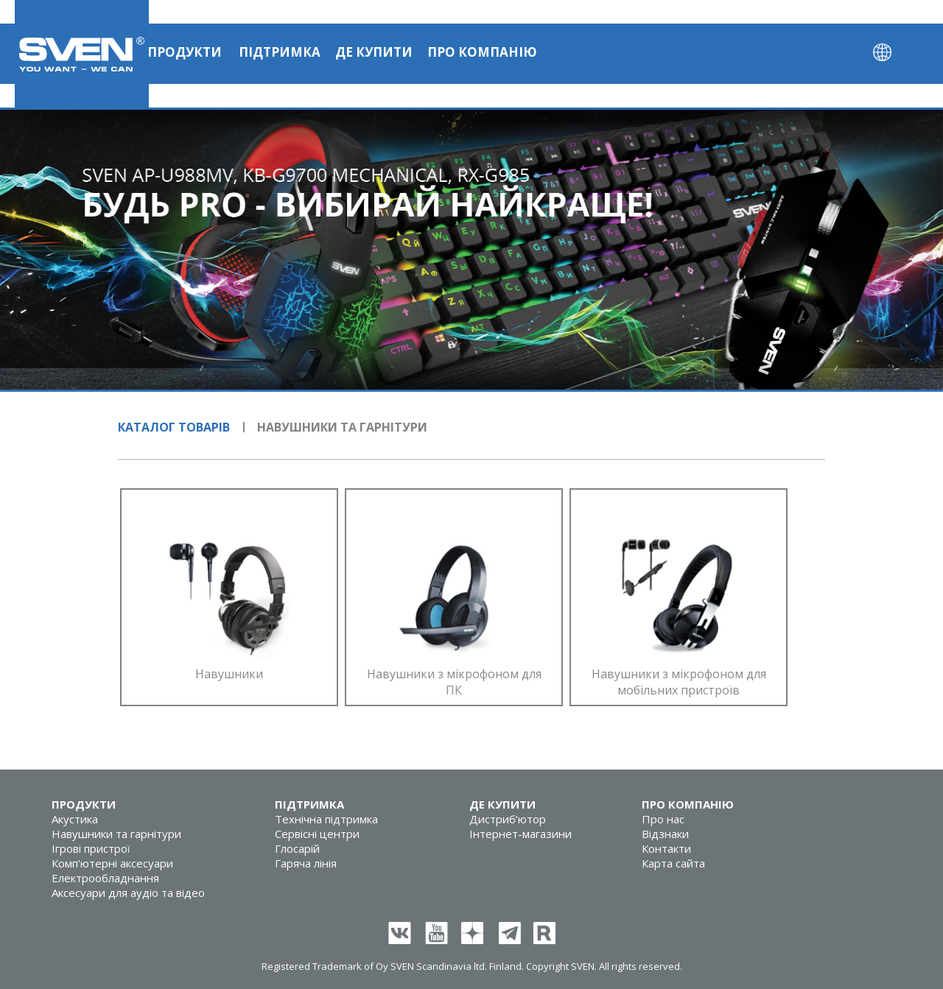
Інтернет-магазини (520, 833)
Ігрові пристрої (91, 848)
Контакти (666, 848)
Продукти (184, 51)
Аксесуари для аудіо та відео (128, 892)
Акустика (75, 819)
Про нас (663, 819)
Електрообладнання (105, 877)
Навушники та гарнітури (116, 833)
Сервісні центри (317, 833)
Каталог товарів (174, 427)
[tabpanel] (471, 250)
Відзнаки (665, 833)
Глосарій (297, 848)
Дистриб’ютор (507, 819)
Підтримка (279, 51)
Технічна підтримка (326, 819)
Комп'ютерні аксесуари (112, 863)
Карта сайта (673, 863)
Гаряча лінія (306, 863)
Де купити (374, 51)
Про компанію (482, 51)
